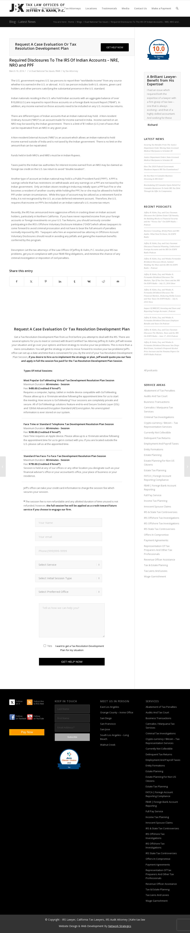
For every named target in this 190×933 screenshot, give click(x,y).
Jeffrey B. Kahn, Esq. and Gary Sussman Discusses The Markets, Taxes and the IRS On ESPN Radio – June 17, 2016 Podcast (161, 333)
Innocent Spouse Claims (157, 506)
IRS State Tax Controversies (159, 529)
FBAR (57, 71)
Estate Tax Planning (155, 470)
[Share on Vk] (89, 281)
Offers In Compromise (156, 534)
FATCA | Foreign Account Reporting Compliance (157, 477)
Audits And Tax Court (155, 396)
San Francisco (108, 723)
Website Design (68, 926)
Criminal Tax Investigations (159, 417)
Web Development (92, 926)
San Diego (106, 718)
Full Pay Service (152, 495)
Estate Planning (152, 455)
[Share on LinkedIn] (60, 281)
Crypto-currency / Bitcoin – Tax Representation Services (161, 424)
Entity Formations (153, 449)
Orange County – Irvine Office (116, 712)
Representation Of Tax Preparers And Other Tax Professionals (158, 550)
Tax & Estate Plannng (156, 565)
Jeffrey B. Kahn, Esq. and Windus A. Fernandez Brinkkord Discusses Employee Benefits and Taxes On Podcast (161, 320)
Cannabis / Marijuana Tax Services (158, 409)
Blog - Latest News (22, 22)
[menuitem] (34, 8)
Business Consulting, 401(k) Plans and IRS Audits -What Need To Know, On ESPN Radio (161, 234)
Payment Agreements (156, 540)
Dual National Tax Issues (43, 71)
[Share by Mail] (118, 281)
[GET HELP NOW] (115, 47)
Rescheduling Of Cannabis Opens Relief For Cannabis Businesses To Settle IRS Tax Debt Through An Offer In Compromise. (162, 188)
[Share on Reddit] (103, 281)
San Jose (105, 729)
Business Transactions (157, 402)
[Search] (177, 8)
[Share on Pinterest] (46, 281)
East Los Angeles (109, 707)
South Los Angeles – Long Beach (114, 737)
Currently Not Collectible (157, 432)
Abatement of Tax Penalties (159, 390)
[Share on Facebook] (16, 281)
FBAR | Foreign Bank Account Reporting (160, 487)
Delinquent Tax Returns (157, 438)
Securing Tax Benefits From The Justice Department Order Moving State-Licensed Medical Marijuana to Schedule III (161, 148)
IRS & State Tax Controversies (160, 512)
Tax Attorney (72, 71)
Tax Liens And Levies (155, 571)
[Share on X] (31, 281)
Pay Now (27, 732)
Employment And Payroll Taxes (161, 443)
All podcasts (151, 370)
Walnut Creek (107, 744)
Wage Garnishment (155, 576)
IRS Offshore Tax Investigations (161, 517)
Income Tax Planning (155, 500)
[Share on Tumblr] (74, 281)
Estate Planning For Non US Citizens (159, 462)
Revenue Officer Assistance (159, 559)
